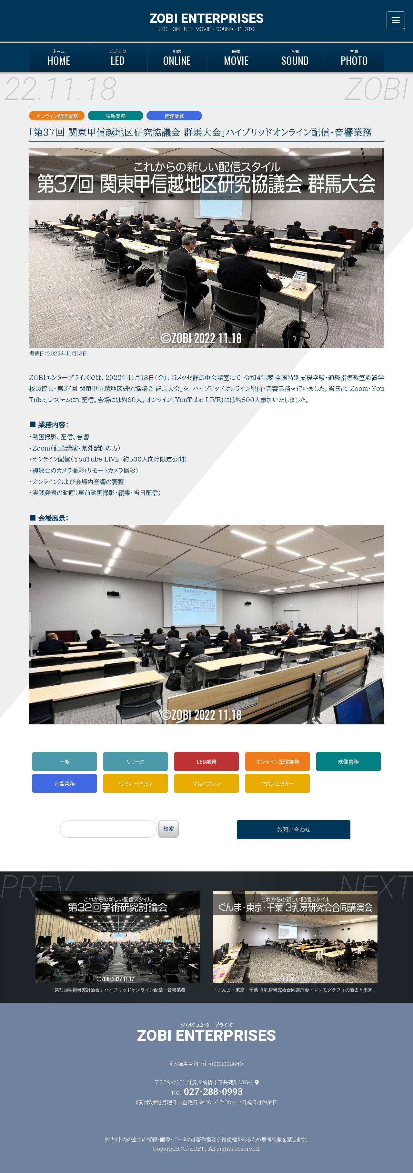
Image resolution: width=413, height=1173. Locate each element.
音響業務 (64, 783)
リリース (135, 761)
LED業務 (206, 761)
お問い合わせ (293, 829)
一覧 (64, 761)
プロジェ (277, 783)
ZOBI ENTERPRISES (206, 18)
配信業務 (277, 761)
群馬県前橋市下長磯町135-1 (223, 1082)
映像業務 (348, 761)
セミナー (135, 783)
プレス (206, 783)
